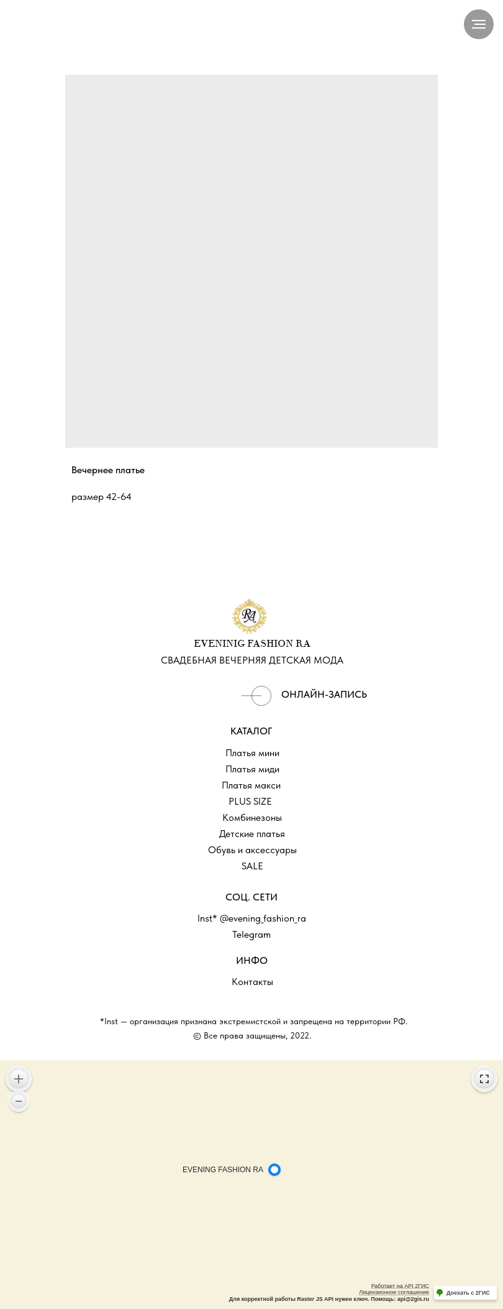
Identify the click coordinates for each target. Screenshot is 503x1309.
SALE (252, 866)
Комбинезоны (252, 817)
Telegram (251, 934)
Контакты (252, 982)
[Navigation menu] (479, 24)
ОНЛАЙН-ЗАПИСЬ (324, 694)
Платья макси (251, 785)
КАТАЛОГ (251, 731)
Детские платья (252, 834)
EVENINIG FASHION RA (252, 644)
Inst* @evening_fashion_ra (251, 918)
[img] (256, 696)
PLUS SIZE (250, 801)
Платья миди (252, 769)
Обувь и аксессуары (252, 850)
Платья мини (252, 753)
